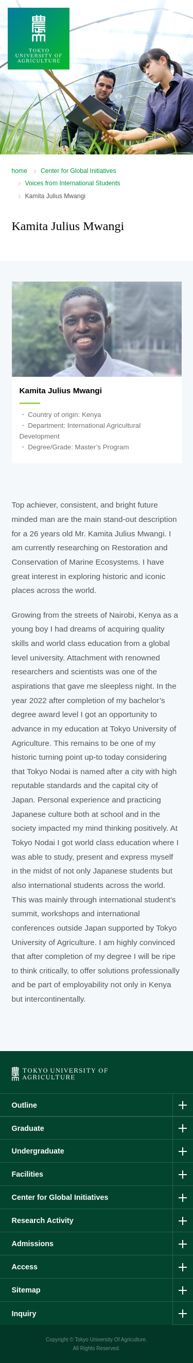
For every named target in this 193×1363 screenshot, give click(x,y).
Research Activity (43, 1220)
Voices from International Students (72, 183)
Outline (25, 1105)
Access (25, 1267)
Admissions (33, 1243)
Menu (174, 29)
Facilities (28, 1174)
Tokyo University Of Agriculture (110, 1339)
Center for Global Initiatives (78, 170)
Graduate (28, 1128)
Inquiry (24, 1313)
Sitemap (26, 1290)
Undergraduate (38, 1151)
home (19, 170)
